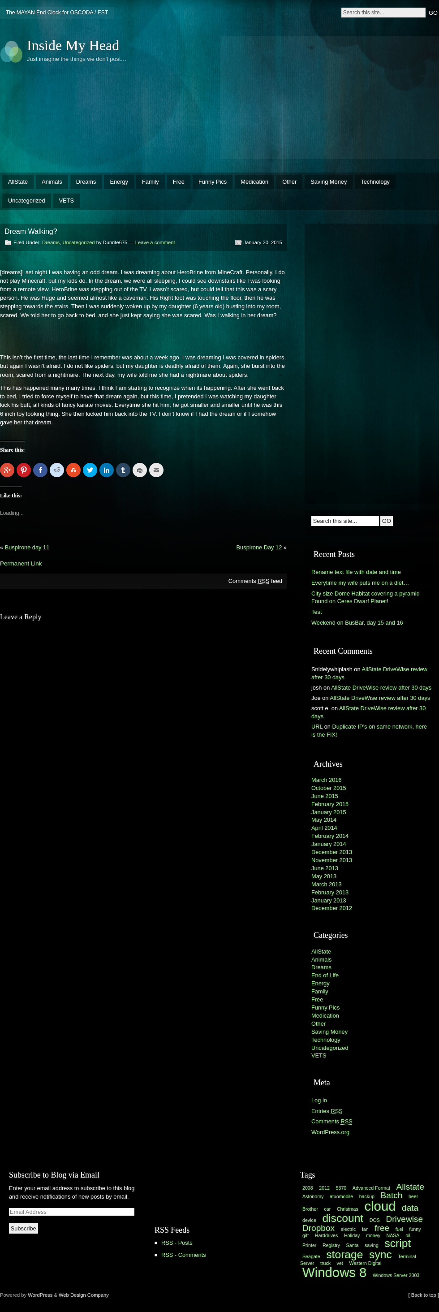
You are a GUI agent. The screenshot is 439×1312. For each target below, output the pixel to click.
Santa (352, 1245)
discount (342, 1218)
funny (415, 1229)
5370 (341, 1188)
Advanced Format (371, 1188)
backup (366, 1196)
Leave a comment (155, 242)
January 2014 (328, 844)
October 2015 (328, 788)
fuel (399, 1229)
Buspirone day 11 (27, 547)
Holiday (352, 1235)
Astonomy (312, 1196)
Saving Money (328, 181)
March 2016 (326, 780)
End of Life (325, 975)
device (309, 1220)
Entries (327, 1111)
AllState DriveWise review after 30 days (381, 687)
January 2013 (328, 900)
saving (372, 1245)
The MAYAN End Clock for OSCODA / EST (57, 12)
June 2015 (324, 796)
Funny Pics (212, 181)
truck (325, 1263)
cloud (380, 1206)
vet (340, 1263)
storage (344, 1254)
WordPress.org (330, 1132)
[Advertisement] (297, 96)
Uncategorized (26, 200)
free (381, 1228)
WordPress (40, 1295)
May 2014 (323, 819)
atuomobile (341, 1196)
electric (348, 1229)
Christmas (347, 1209)
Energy (119, 181)
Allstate (410, 1186)
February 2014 (330, 836)
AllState (18, 181)
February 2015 (330, 804)
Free (179, 181)
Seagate (311, 1256)
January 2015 (328, 812)
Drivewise (404, 1219)
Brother (310, 1209)
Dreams (86, 181)
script (397, 1243)
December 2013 (331, 852)
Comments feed (255, 581)
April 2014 (324, 827)
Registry (331, 1245)
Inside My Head (73, 45)
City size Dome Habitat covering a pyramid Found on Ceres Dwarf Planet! (365, 597)
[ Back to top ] (424, 1295)
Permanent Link (21, 563)
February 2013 (330, 892)
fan (365, 1229)
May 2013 (323, 876)
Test (316, 612)
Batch (392, 1195)
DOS (375, 1220)
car (327, 1209)
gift (305, 1235)
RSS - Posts (177, 1242)
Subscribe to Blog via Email (54, 1174)
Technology (375, 181)
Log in (319, 1100)
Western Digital (365, 1263)
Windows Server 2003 (396, 1275)
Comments (332, 1121)
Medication (254, 181)
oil (407, 1235)
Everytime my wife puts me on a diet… (360, 582)
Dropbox (318, 1228)
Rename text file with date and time (356, 572)
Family (150, 181)
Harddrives (326, 1235)
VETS (66, 200)
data (410, 1208)
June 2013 (324, 868)
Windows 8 (334, 1272)
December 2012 (331, 908)
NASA (393, 1235)
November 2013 (331, 860)
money (373, 1235)
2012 (324, 1188)
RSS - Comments (183, 1255)
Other (289, 181)
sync (380, 1254)
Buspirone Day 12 (259, 547)
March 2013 (326, 884)
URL (317, 726)
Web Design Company (84, 1295)
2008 (307, 1188)
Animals (52, 181)
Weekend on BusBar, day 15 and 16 (357, 622)
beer (413, 1196)
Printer (309, 1245)
